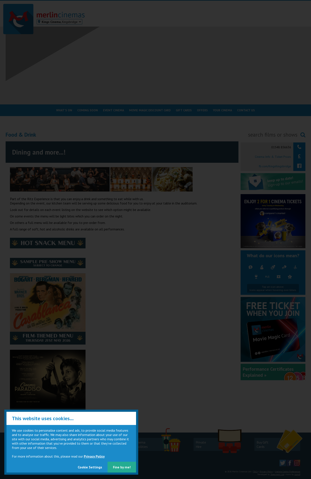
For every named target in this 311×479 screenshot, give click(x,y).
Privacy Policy (94, 456)
